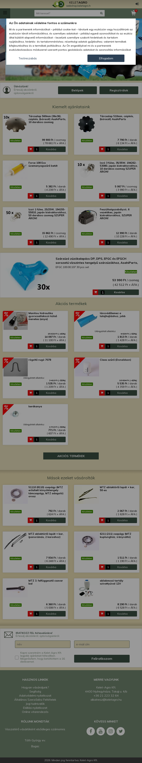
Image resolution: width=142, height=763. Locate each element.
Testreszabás (27, 58)
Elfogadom (106, 58)
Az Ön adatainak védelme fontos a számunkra (43, 23)
